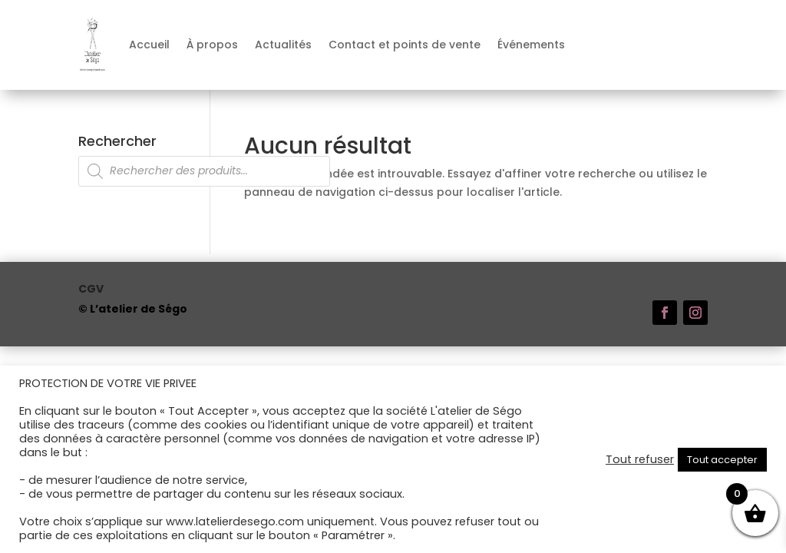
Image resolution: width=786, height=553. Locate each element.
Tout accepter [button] (722, 459)
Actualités (283, 44)
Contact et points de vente (405, 44)
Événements (531, 44)
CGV (91, 289)
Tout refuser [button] (640, 459)
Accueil (149, 44)
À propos (212, 44)
